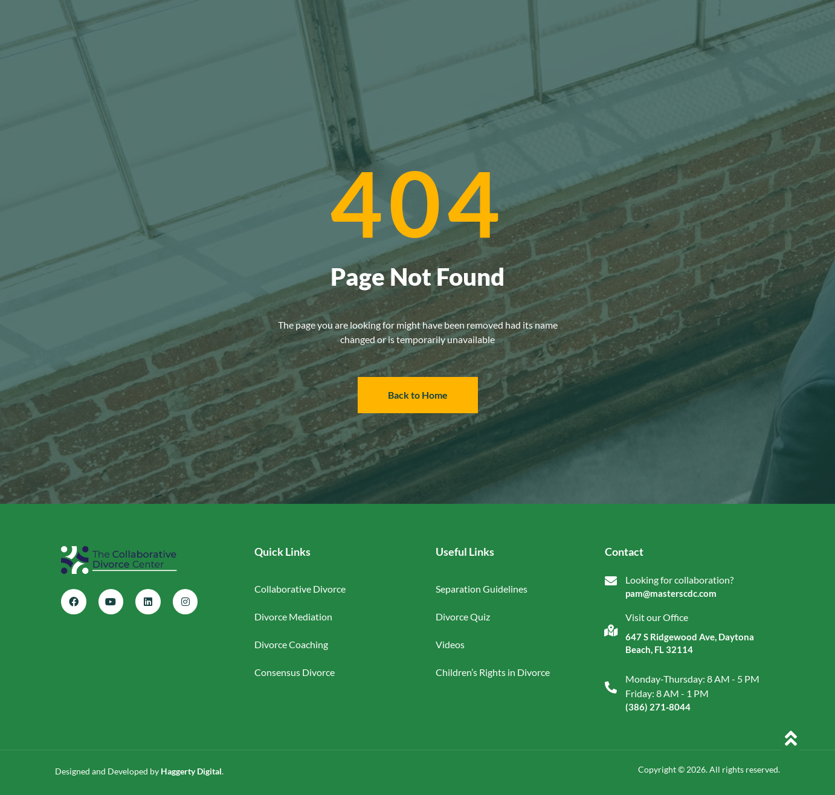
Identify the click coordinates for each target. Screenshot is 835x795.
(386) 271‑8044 (658, 706)
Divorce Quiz (463, 616)
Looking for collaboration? (679, 579)
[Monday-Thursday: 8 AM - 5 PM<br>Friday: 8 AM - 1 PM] (611, 687)
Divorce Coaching (291, 644)
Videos (450, 644)
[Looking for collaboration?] (611, 581)
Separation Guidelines (481, 588)
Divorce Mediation (293, 616)
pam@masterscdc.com (671, 593)
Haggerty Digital (191, 771)
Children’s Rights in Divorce (493, 672)
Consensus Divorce (294, 672)
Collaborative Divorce (300, 588)
